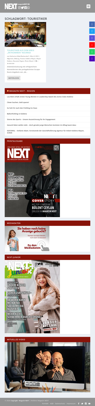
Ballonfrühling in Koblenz (17, 114)
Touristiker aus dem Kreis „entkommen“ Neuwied (20, 51)
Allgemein (10, 58)
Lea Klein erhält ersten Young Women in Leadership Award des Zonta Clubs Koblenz (40, 97)
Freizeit (22, 58)
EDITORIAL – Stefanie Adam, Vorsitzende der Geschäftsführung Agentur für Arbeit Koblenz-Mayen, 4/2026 (45, 132)
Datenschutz (60, 403)
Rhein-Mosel (29, 61)
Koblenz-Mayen (31, 58)
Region (22, 61)
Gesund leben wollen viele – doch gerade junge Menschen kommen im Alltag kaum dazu (41, 125)
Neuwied (16, 61)
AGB (51, 403)
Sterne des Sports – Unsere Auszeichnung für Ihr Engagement (31, 119)
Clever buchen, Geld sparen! (18, 102)
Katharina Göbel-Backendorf (19, 56)
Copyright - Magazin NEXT (20, 401)
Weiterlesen (13, 78)
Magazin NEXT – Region (22, 91)
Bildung (16, 58)
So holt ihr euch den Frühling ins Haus (22, 108)
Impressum (71, 403)
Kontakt (45, 403)
